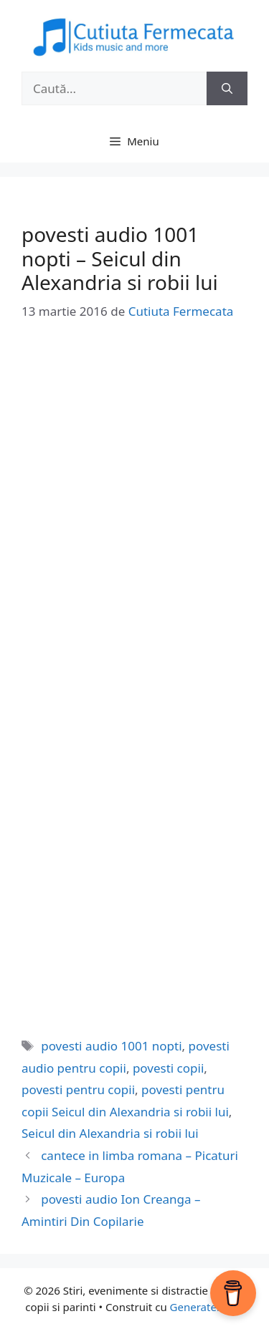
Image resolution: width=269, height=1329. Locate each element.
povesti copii (168, 1068)
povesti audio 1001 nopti (111, 1046)
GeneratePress (207, 1307)
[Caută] (227, 89)
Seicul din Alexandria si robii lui (110, 1133)
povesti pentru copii (78, 1089)
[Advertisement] (134, 481)
